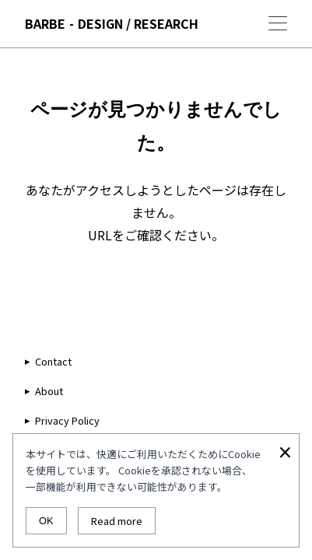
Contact (53, 361)
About (49, 390)
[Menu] (277, 23)
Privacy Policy (67, 420)
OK (46, 521)
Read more (116, 520)
